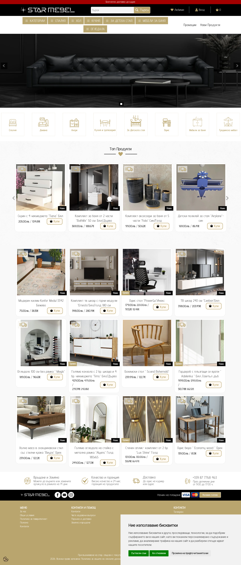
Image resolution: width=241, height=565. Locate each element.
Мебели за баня (154, 21)
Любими (179, 9)
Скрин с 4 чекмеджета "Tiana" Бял (40, 216)
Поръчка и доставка (81, 518)
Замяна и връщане (80, 522)
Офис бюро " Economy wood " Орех (199, 448)
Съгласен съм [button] (138, 553)
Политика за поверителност (33, 518)
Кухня (96, 21)
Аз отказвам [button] (159, 553)
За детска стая (121, 21)
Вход (202, 9)
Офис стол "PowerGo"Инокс (147, 301)
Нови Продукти (210, 25)
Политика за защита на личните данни (101, 558)
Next (227, 197)
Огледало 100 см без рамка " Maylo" (41, 371)
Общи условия (27, 515)
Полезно (24, 522)
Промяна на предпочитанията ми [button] (190, 553)
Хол (78, 21)
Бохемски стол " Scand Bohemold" (147, 371)
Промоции (190, 25)
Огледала (98, 29)
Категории (37, 21)
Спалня (60, 21)
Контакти (24, 526)
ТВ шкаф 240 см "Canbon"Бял (200, 301)
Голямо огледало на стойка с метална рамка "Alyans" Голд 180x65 (94, 452)
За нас (23, 511)
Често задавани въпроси (83, 515)
